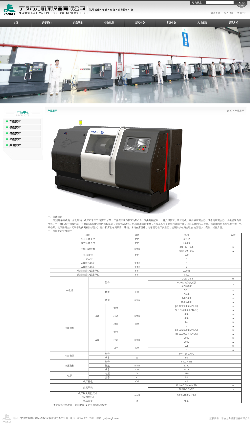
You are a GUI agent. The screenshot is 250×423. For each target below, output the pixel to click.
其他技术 (15, 145)
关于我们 (47, 22)
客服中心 (242, 13)
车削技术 (15, 121)
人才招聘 (202, 22)
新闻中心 (140, 22)
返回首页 (215, 13)
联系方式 (233, 22)
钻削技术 (15, 139)
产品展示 (78, 22)
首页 (15, 22)
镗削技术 (15, 133)
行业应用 (109, 22)
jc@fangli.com (111, 418)
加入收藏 (228, 13)
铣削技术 (15, 127)
